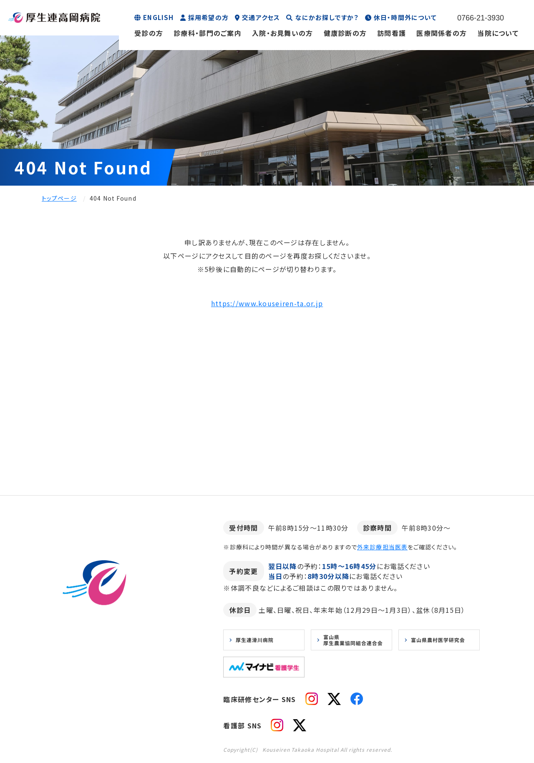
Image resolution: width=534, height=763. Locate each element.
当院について (498, 33)
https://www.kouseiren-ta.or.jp (267, 303)
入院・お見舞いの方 (282, 33)
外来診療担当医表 (382, 547)
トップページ (59, 198)
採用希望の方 (208, 17)
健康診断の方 (345, 33)
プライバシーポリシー (117, 692)
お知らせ (64, 692)
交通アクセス (261, 17)
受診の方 (148, 33)
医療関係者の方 (441, 33)
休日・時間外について (405, 17)
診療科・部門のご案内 (208, 33)
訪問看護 (391, 33)
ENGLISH (158, 17)
